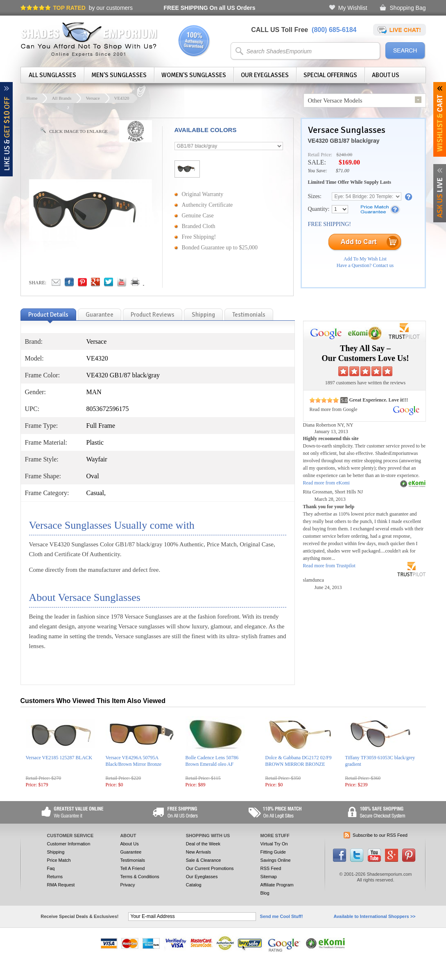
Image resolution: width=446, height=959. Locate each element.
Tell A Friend (132, 868)
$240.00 (344, 155)
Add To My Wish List (365, 259)
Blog (264, 892)
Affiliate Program (277, 884)
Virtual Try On (274, 843)
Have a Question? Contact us (365, 265)
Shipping (56, 851)
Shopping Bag (408, 8)
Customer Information (69, 843)
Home (32, 98)
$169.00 (349, 162)
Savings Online (275, 860)
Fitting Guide (273, 851)
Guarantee (130, 851)
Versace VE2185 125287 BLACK (59, 757)
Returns (55, 876)
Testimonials (132, 860)
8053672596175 (107, 408)
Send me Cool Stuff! (281, 916)
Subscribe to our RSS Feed (380, 835)
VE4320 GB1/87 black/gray (344, 140)
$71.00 (342, 171)
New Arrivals (198, 851)
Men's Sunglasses (119, 75)
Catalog (193, 884)
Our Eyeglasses (265, 75)
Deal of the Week (203, 843)
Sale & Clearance (203, 860)
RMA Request (61, 884)
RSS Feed (270, 868)
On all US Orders (210, 8)
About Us (385, 75)
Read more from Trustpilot (329, 566)
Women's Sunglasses (193, 75)
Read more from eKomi (326, 483)
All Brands (61, 98)
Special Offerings (330, 75)
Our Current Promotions (210, 868)
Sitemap (268, 876)
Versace (93, 98)
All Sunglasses (52, 75)
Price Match (59, 860)
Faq (51, 868)
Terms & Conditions (139, 876)
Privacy (127, 884)
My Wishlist (352, 8)
